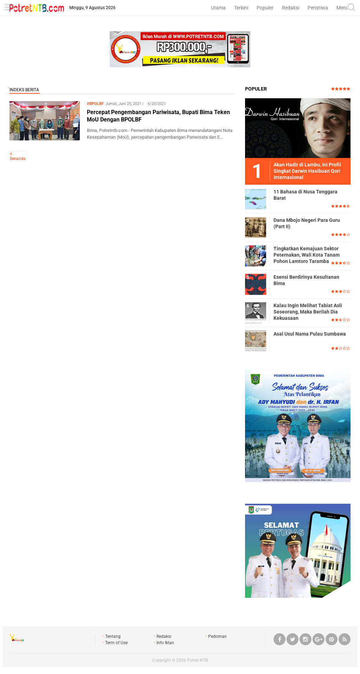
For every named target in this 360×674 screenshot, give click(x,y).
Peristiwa (318, 8)
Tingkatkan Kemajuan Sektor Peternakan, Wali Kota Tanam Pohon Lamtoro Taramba (307, 255)
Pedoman (217, 636)
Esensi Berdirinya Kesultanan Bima (306, 280)
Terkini (241, 8)
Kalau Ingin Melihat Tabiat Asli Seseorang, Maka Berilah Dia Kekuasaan (308, 312)
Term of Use (116, 642)
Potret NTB (197, 660)
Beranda (18, 158)
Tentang (113, 636)
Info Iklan (165, 642)
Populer (265, 8)
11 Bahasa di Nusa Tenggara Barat (306, 195)
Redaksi (290, 8)
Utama (218, 8)
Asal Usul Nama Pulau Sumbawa (310, 334)
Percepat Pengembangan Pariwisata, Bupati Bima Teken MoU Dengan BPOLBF (158, 116)
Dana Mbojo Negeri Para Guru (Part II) (307, 223)
